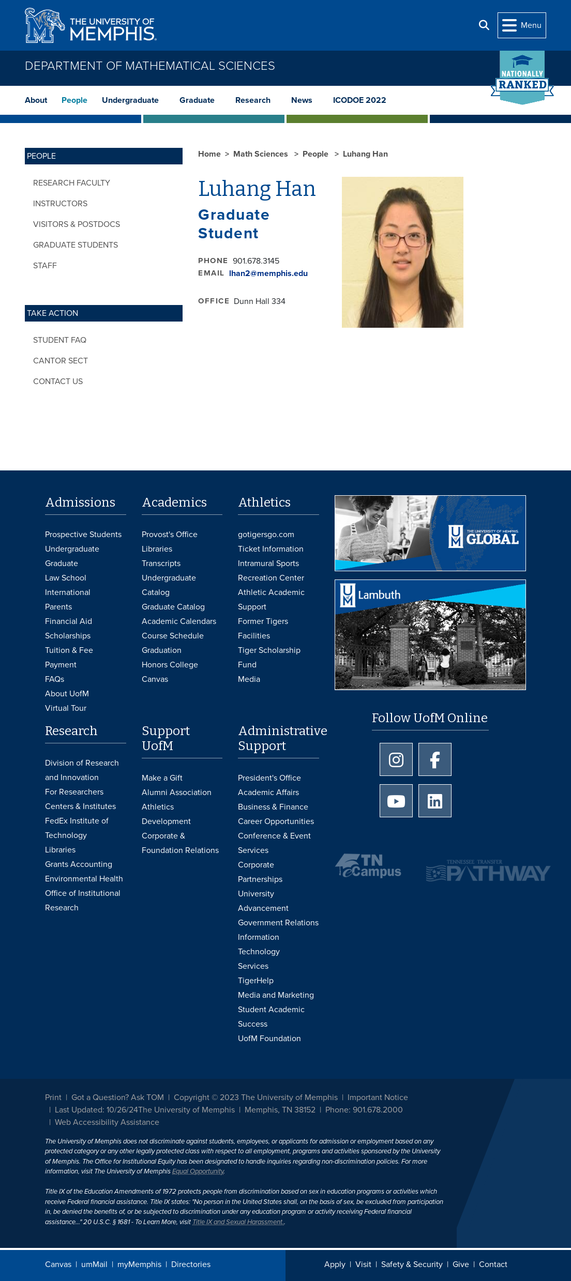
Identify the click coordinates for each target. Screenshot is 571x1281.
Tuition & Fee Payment (69, 657)
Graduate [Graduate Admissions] (61, 563)
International (68, 592)
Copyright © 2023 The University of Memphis (256, 1097)
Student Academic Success (271, 1016)
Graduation (162, 650)
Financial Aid (68, 621)
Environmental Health (84, 879)
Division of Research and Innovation (82, 770)
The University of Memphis (186, 1110)
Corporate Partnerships (260, 872)
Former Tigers (263, 621)
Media (249, 679)
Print (53, 1097)
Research (253, 100)
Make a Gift (162, 778)
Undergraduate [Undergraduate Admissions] (72, 549)
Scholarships (68, 636)
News (301, 100)
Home (209, 154)
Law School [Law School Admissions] (65, 578)
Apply (334, 1264)
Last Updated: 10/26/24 (96, 1110)
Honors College (170, 665)
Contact (493, 1264)
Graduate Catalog (173, 607)
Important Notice (378, 1097)
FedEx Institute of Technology (77, 828)
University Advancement (263, 901)
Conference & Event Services (274, 843)
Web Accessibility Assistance (107, 1122)
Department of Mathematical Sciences (150, 65)
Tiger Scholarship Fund (269, 657)
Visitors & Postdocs (76, 224)
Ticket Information (271, 549)
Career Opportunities (276, 821)
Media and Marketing (276, 995)
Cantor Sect (60, 361)
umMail (94, 1264)
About (36, 100)
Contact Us (58, 381)
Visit (363, 1264)
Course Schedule (173, 636)
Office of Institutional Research (83, 900)
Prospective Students (83, 534)
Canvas (58, 1264)
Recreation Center (271, 578)
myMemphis (139, 1264)
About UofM (67, 694)
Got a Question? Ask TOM (117, 1097)
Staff (45, 266)
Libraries (157, 549)
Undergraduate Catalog (169, 585)
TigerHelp (256, 980)
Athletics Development (166, 814)
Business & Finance (273, 807)
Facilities (254, 636)
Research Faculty (71, 183)
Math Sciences (261, 154)
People (74, 100)
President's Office (269, 778)
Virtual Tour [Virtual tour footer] (65, 708)
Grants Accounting (78, 864)
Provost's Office (170, 534)
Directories (191, 1264)
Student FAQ (59, 340)
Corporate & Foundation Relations (180, 843)
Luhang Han (365, 154)
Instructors (60, 204)
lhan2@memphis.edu (268, 273)
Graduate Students (75, 245)
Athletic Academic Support (271, 599)
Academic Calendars (179, 621)
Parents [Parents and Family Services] (58, 607)
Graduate (197, 100)
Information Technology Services (259, 951)
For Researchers (74, 792)
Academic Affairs (268, 792)
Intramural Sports (268, 563)
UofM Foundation (269, 1038)
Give (461, 1264)
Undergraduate (130, 100)
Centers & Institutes (80, 806)
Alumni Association (177, 792)
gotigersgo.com (266, 534)
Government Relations (278, 923)
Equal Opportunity (197, 1171)
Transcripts (161, 563)
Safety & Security (412, 1264)
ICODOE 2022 (359, 100)
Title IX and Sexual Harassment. (238, 1222)
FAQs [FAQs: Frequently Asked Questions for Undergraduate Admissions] (54, 679)
